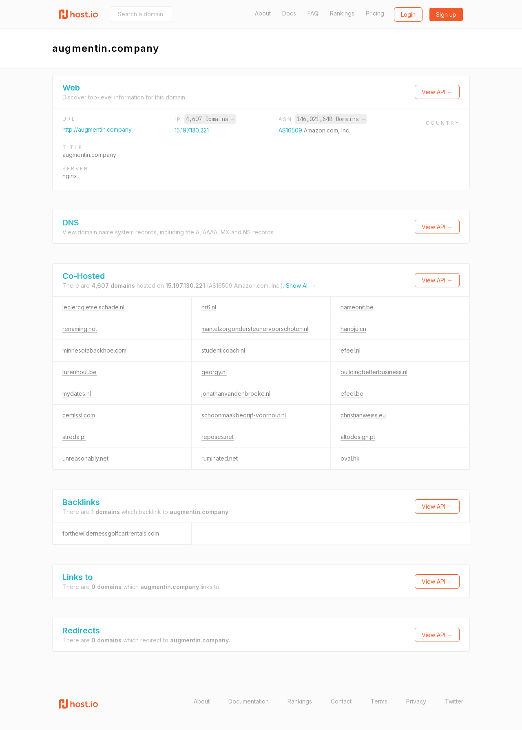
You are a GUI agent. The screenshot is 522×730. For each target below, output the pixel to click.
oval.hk (350, 458)
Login (408, 14)
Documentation (248, 701)
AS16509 (291, 130)
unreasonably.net (85, 458)
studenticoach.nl (223, 350)
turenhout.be (79, 371)
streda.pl (74, 436)
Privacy (416, 701)
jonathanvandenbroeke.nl (235, 393)
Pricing (375, 13)
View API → (437, 91)
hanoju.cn (353, 328)
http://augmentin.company (97, 129)
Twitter (454, 701)
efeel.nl (351, 350)
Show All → (301, 285)
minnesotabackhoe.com (94, 350)
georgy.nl (214, 371)
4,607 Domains (210, 119)
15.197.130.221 (192, 130)
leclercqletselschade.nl (93, 307)
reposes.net (217, 436)
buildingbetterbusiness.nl (374, 371)
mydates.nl (76, 393)
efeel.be (352, 393)
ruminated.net (219, 458)
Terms (379, 701)
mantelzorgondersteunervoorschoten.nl (254, 328)
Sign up (446, 14)
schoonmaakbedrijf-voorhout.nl (243, 415)
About (263, 13)
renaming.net (79, 328)
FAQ (313, 13)
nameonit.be (357, 307)
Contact (341, 701)
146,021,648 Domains (330, 119)
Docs (289, 13)
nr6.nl (208, 307)
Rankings (342, 13)
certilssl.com (78, 415)
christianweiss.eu (363, 415)
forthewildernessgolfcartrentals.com (110, 533)
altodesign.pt (358, 436)
